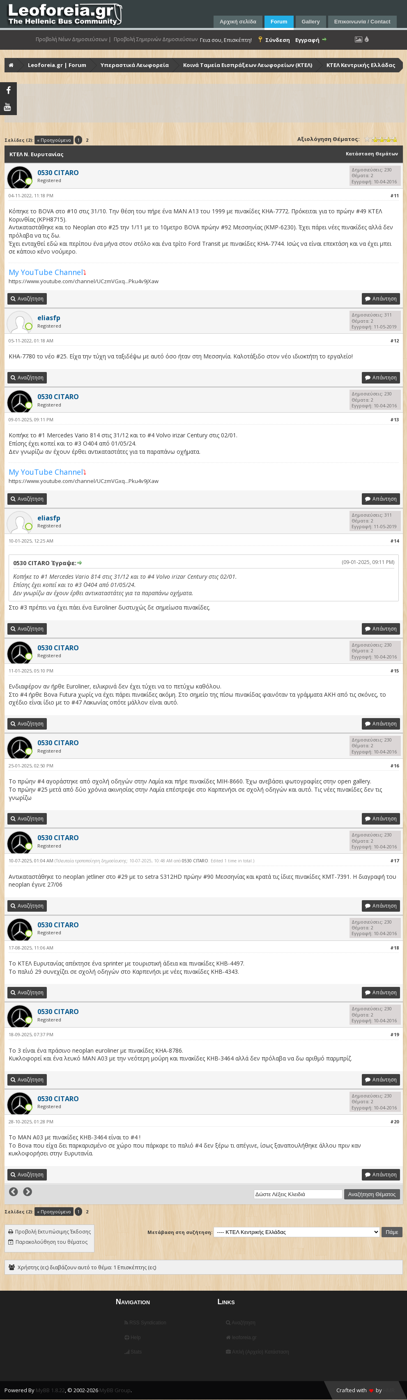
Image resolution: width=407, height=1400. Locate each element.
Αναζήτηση (240, 1323)
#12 (394, 340)
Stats (133, 1352)
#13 (394, 419)
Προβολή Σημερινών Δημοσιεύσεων (156, 39)
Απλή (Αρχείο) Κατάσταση (257, 1352)
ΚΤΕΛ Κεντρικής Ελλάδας (361, 65)
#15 (394, 671)
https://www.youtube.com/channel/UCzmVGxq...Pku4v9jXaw (84, 281)
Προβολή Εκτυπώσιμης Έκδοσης (53, 1231)
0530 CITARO (195, 861)
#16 (394, 765)
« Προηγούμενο (54, 140)
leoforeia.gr (241, 1337)
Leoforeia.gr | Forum (57, 65)
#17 (394, 860)
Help (132, 1337)
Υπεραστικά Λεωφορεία (135, 65)
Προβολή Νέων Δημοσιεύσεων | (73, 39)
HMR (389, 1390)
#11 (394, 195)
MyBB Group (115, 1390)
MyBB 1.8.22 (50, 1390)
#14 (394, 541)
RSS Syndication (145, 1323)
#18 (394, 948)
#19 (394, 1034)
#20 (394, 1121)
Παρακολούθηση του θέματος (51, 1241)
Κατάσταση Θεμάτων (372, 153)
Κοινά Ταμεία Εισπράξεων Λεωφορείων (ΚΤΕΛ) (247, 65)
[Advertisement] (204, 103)
